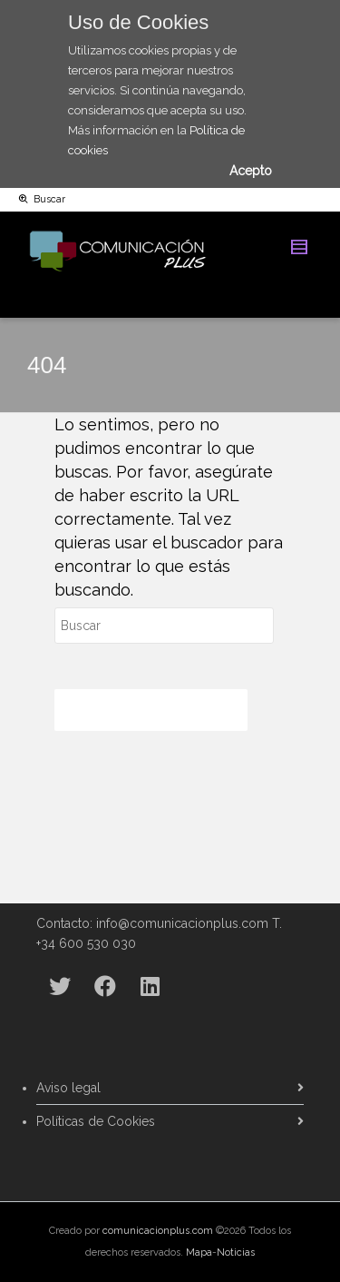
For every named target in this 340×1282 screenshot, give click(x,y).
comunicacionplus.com (157, 1231)
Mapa (199, 1252)
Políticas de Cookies (95, 1121)
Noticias (236, 1252)
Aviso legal (68, 1087)
